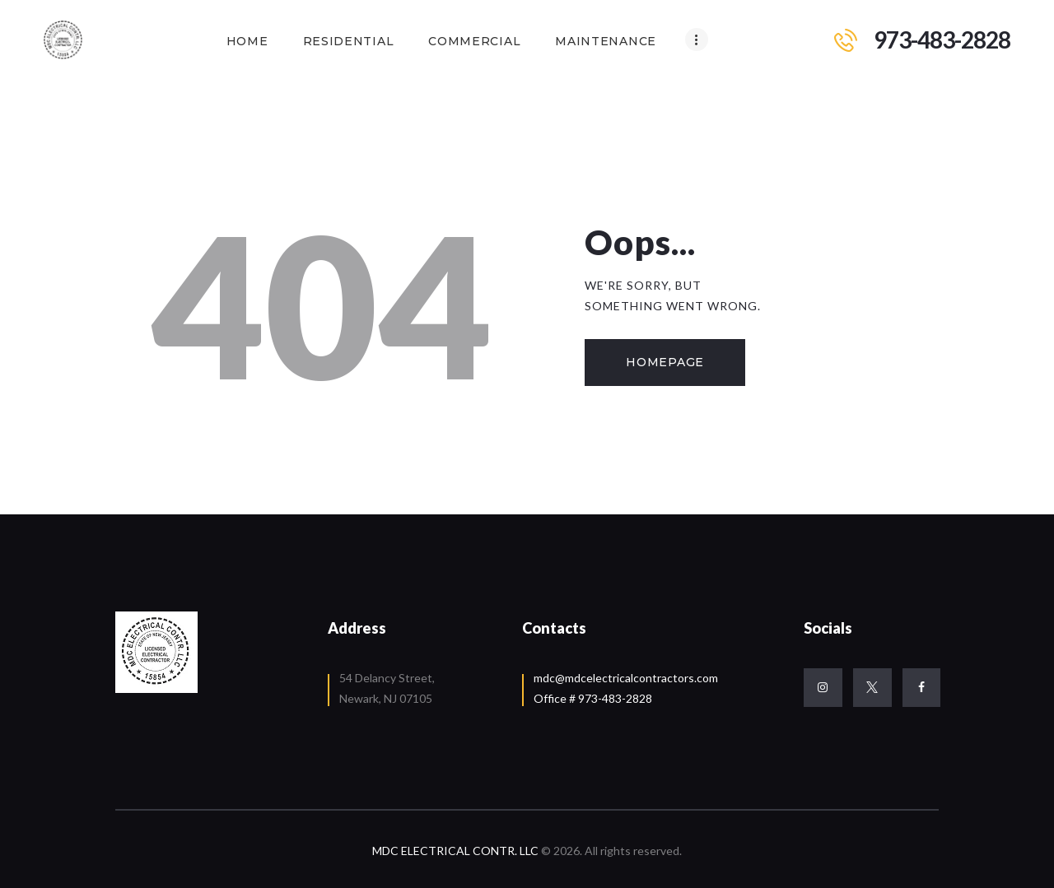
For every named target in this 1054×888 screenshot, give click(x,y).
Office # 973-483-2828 (593, 698)
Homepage (665, 362)
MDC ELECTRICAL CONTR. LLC (456, 851)
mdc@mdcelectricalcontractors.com (626, 678)
